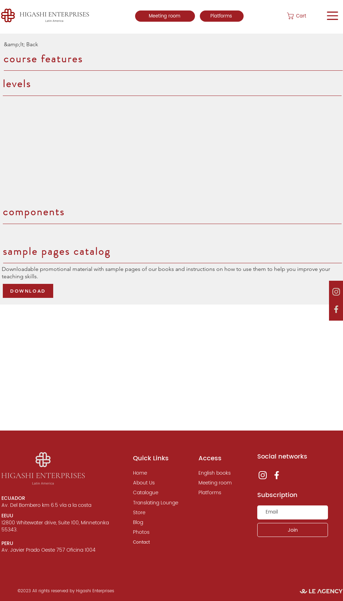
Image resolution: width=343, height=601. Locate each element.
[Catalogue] (154, 492)
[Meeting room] (165, 16)
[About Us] (154, 483)
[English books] (219, 473)
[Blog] (154, 522)
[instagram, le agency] (336, 292)
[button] (303, 16)
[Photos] (154, 532)
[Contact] (154, 542)
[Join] (292, 530)
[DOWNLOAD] (28, 291)
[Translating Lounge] (155, 502)
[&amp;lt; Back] (27, 44)
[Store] (154, 512)
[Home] (154, 473)
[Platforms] (222, 16)
